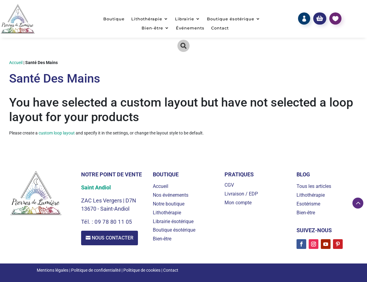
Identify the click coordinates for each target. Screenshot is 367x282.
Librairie (184, 19)
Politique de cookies (141, 270)
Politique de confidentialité (96, 270)
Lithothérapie (146, 19)
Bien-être (152, 28)
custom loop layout (57, 133)
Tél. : (88, 222)
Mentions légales (52, 270)
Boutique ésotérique (230, 19)
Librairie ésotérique (173, 221)
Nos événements (170, 195)
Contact (220, 28)
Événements (190, 28)
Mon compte (238, 203)
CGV (229, 185)
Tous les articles (314, 186)
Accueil (15, 62)
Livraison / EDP (241, 194)
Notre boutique (168, 204)
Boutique (114, 19)
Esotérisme (308, 204)
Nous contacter (113, 238)
